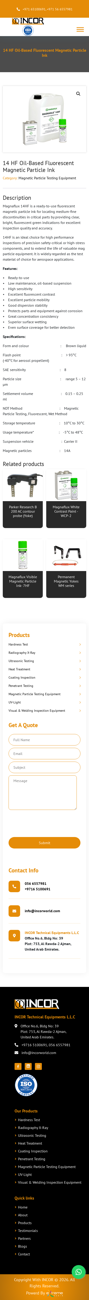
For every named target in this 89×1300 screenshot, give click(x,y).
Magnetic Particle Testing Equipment (47, 178)
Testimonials (28, 1230)
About (23, 1215)
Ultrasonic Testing (21, 661)
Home (23, 1207)
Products (25, 1222)
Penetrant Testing (21, 686)
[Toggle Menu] (80, 29)
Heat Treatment (19, 669)
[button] (78, 94)
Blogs (22, 1246)
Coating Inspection (22, 677)
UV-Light (15, 702)
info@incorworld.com (42, 911)
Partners (24, 1238)
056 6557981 (35, 883)
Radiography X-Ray (22, 653)
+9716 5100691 (37, 889)
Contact (24, 1254)
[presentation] (44, 822)
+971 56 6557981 (60, 9)
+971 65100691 (34, 9)
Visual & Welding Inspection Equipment (37, 711)
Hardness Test (18, 644)
